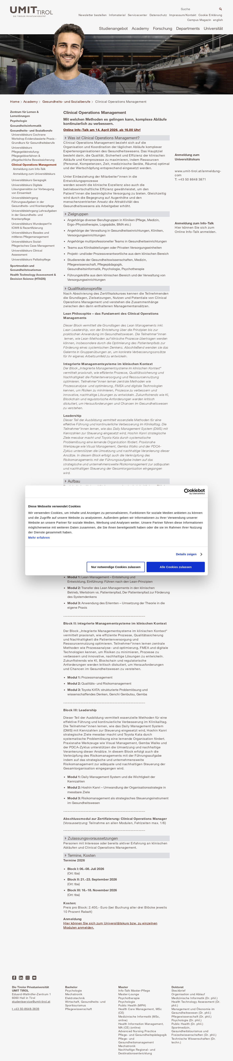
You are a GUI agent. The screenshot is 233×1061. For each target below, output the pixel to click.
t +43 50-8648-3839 (25, 1008)
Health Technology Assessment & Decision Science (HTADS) (33, 276)
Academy (140, 28)
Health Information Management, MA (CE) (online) (141, 1025)
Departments (188, 28)
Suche (220, 9)
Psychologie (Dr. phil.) (187, 1020)
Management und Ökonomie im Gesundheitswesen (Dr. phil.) (193, 1010)
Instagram (28, 978)
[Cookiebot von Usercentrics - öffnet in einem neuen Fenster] (187, 491)
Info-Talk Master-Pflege (134, 990)
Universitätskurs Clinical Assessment (27, 252)
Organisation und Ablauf (188, 994)
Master (123, 987)
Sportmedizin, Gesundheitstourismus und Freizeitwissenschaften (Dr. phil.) (194, 1031)
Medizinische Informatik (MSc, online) (139, 1018)
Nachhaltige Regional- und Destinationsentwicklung (136, 1051)
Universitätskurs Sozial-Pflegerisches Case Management (33, 243)
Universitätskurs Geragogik (29, 180)
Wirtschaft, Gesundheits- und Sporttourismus (85, 1003)
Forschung (162, 28)
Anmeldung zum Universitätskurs (34, 173)
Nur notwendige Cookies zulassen (115, 567)
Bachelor (71, 987)
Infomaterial (117, 15)
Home (14, 102)
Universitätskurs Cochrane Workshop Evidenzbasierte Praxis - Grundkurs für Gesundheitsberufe (34, 138)
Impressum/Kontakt (182, 15)
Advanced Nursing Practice (137, 1031)
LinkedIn (21, 978)
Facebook (14, 978)
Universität (213, 28)
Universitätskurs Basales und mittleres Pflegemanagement (30, 234)
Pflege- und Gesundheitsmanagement (136, 1040)
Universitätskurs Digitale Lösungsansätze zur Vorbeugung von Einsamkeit (33, 189)
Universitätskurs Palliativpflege (31, 259)
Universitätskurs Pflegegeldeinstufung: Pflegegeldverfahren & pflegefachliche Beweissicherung (33, 153)
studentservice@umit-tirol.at (31, 1001)
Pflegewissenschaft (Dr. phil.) (192, 1016)
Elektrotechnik (75, 998)
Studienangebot (113, 28)
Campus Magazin (199, 20)
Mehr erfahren (39, 537)
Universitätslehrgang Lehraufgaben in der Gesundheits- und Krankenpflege (34, 214)
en (218, 20)
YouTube (34, 978)
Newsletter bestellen (93, 15)
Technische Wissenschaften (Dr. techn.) (194, 1040)
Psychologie (18, 120)
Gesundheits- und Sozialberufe (66, 102)
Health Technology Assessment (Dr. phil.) (196, 1003)
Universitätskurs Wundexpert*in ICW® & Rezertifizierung (32, 225)
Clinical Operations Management (34, 164)
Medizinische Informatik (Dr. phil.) (195, 998)
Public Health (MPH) (132, 1005)
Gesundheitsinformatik (25, 125)
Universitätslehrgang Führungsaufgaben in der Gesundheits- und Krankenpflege (33, 201)
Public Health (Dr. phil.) (187, 1023)
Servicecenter (137, 15)
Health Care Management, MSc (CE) (140, 1010)
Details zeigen (186, 554)
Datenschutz (158, 15)
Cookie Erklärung (210, 15)
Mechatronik (73, 994)
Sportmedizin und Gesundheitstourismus (25, 267)
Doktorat (177, 987)
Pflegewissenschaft (78, 1009)
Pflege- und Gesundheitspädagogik (142, 1034)
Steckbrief (179, 990)
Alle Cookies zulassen (176, 567)
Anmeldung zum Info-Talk (29, 169)
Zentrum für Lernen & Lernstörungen (24, 114)
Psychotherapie (129, 998)
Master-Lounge (128, 994)
